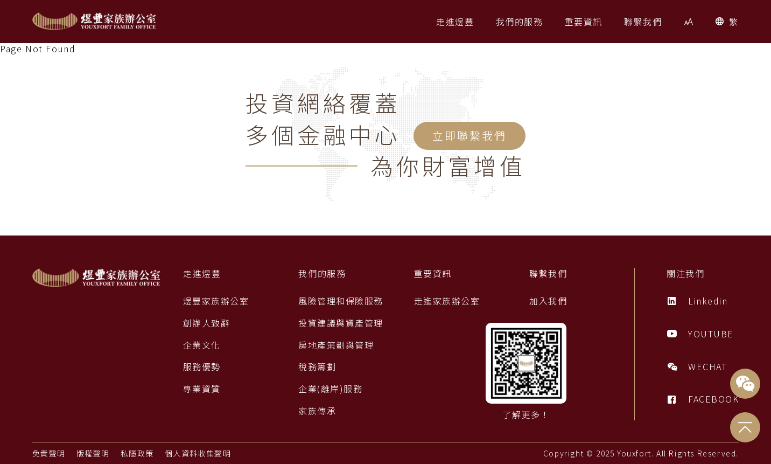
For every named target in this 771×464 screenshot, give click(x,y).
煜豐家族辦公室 (216, 301)
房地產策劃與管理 (336, 345)
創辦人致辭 (206, 323)
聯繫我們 (548, 273)
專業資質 (202, 388)
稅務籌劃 (317, 366)
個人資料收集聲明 (199, 453)
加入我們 (548, 301)
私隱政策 (138, 453)
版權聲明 (93, 453)
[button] (455, 21)
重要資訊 (432, 273)
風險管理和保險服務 (340, 301)
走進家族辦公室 (446, 301)
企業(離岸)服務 (330, 388)
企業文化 (202, 345)
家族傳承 (317, 411)
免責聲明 (49, 453)
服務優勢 (202, 366)
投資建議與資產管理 (340, 323)
